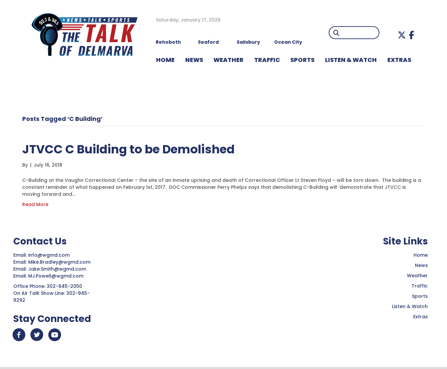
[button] (402, 35)
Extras (420, 316)
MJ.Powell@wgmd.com (57, 276)
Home (421, 255)
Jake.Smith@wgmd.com (57, 269)
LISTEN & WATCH (351, 60)
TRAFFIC (267, 60)
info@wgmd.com (49, 255)
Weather (417, 275)
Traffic (420, 286)
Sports (302, 60)
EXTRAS (399, 60)
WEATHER (228, 60)
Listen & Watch (410, 306)
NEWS (194, 60)
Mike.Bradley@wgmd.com (59, 262)
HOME (165, 60)
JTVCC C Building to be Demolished (135, 149)
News (421, 265)
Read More (35, 204)
